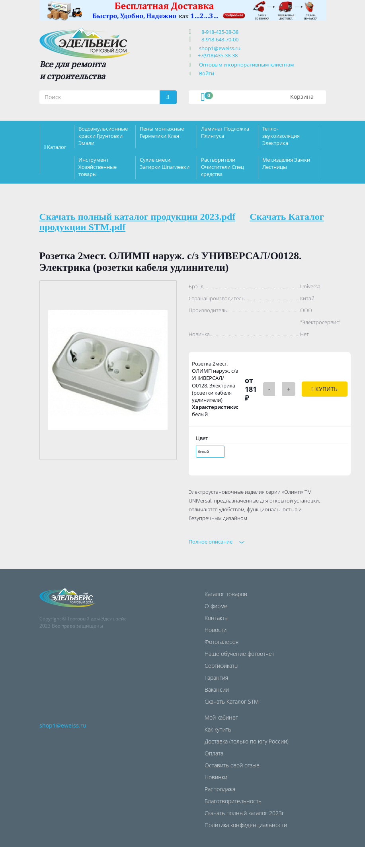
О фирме (216, 606)
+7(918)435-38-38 (218, 55)
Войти (206, 73)
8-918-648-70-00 (218, 39)
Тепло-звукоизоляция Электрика (281, 136)
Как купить (218, 729)
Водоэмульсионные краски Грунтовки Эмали (103, 136)
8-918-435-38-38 (218, 31)
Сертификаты (221, 665)
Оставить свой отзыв (232, 765)
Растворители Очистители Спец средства (222, 167)
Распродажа (220, 789)
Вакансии (217, 689)
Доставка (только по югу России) (247, 741)
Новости (215, 630)
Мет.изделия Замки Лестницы (286, 163)
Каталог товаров (226, 594)
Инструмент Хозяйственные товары (97, 167)
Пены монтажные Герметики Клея (162, 132)
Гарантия (216, 677)
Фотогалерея (221, 642)
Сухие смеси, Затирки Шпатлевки (164, 163)
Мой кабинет (221, 717)
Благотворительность (233, 801)
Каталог (56, 147)
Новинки (216, 777)
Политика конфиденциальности (246, 825)
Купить (325, 389)
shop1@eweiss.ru (219, 48)
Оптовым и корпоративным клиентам (246, 64)
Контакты (216, 618)
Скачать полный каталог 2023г (244, 813)
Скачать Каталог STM (232, 701)
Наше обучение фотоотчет (239, 653)
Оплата (214, 753)
